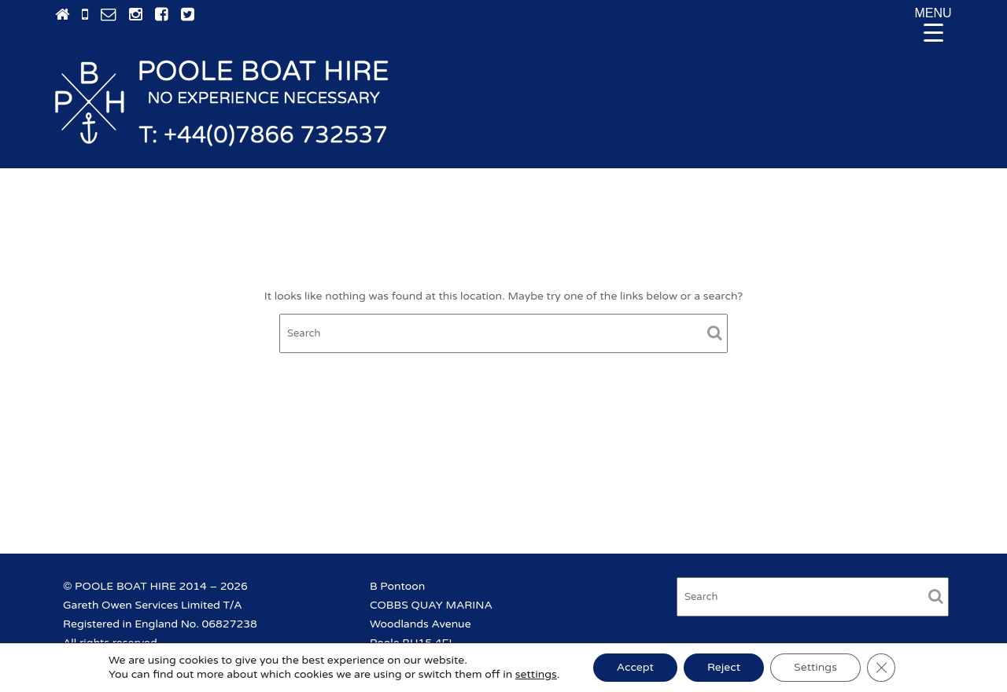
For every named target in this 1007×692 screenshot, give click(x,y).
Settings (815, 667)
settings (536, 674)
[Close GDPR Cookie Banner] (881, 667)
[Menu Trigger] (933, 23)
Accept (635, 667)
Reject (723, 667)
